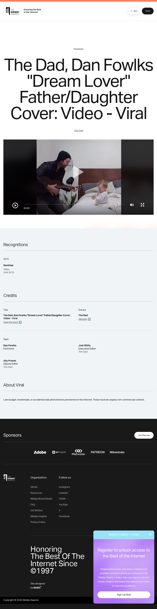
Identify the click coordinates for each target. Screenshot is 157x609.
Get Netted (36, 510)
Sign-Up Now (124, 595)
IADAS (33, 487)
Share (147, 11)
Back (133, 11)
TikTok (62, 499)
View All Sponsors (144, 435)
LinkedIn (63, 493)
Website (82, 319)
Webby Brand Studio (41, 499)
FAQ (32, 505)
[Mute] (132, 204)
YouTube (63, 505)
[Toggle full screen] (142, 204)
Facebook (64, 516)
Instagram (64, 487)
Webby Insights (38, 516)
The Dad (78, 130)
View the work (10, 322)
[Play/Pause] (15, 205)
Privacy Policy (37, 522)
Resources (36, 493)
